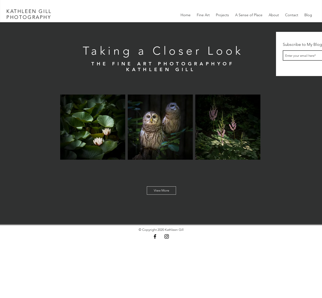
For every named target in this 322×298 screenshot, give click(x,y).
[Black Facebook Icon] (155, 236)
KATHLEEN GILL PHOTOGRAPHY (29, 14)
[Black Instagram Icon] (167, 236)
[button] (161, 190)
